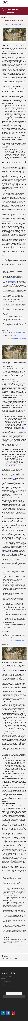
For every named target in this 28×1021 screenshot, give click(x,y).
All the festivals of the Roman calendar (18, 945)
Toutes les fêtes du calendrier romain (18, 338)
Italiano (14, 24)
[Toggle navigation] (25, 2)
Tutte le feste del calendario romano (18, 640)
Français (7, 24)
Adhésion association (6, 985)
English (21, 24)
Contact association (6, 981)
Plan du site (14, 1004)
